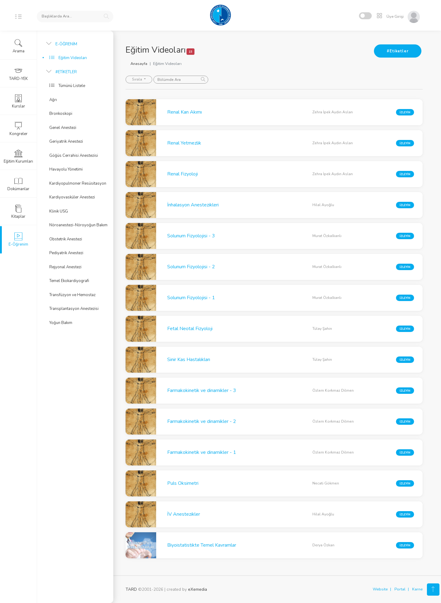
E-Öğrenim (18, 239)
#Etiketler (397, 51)
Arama (18, 46)
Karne (417, 589)
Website (380, 589)
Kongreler (18, 129)
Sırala (137, 79)
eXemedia (197, 589)
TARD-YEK (18, 73)
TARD (131, 589)
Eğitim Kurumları (18, 156)
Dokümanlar (18, 184)
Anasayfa (138, 63)
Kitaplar (18, 211)
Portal (399, 589)
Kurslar (18, 101)
